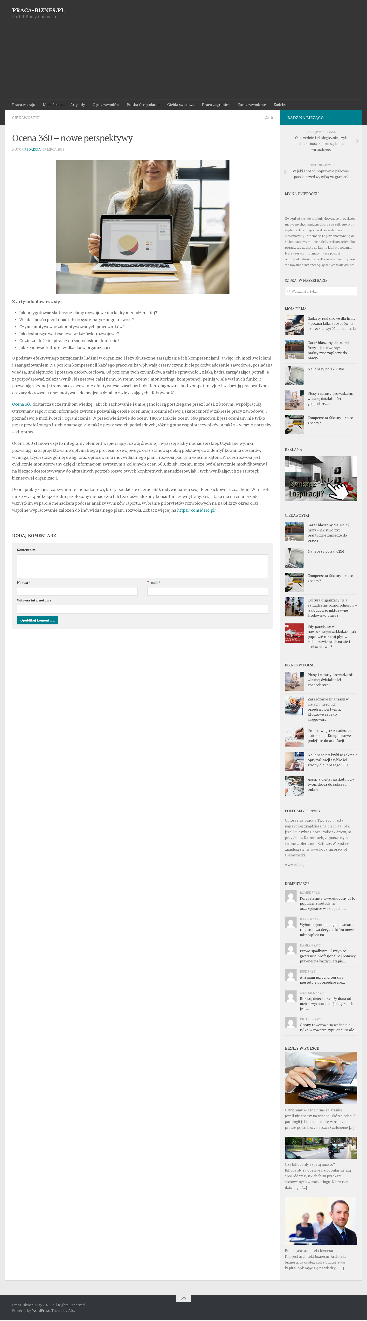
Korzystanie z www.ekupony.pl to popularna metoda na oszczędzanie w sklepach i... (327, 904)
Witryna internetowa (34, 601)
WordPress (41, 1311)
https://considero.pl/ (197, 511)
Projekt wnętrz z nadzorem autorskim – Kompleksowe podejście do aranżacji (330, 736)
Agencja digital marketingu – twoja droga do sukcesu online (331, 784)
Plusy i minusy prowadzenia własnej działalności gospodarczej (331, 399)
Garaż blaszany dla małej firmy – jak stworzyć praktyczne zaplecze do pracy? (328, 351)
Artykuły (75, 105)
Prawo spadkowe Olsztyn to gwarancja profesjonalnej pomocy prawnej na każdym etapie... (328, 956)
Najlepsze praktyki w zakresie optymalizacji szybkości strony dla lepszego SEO (332, 760)
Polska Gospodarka (140, 105)
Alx (71, 1311)
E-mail (153, 583)
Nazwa (23, 583)
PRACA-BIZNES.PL (38, 10)
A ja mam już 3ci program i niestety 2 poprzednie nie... (322, 980)
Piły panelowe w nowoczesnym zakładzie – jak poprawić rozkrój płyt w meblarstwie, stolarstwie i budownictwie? (332, 637)
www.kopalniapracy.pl (329, 850)
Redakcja (32, 150)
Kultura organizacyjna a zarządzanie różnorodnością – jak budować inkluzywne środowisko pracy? (332, 608)
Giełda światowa (178, 105)
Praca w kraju (23, 105)
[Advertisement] (183, 63)
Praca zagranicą (212, 105)
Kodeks (275, 105)
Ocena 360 (22, 405)
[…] (351, 1127)
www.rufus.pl (296, 865)
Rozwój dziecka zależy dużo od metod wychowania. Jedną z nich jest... (326, 1004)
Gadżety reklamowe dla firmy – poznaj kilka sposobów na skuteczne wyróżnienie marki (332, 324)
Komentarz (26, 550)
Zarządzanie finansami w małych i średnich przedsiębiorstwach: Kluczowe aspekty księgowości (328, 709)
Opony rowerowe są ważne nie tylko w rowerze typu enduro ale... (328, 1028)
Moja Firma (52, 105)
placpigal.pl (337, 826)
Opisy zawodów (103, 105)
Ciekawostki (26, 118)
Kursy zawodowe (247, 105)
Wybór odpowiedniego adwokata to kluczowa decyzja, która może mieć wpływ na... (327, 930)
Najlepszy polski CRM (326, 369)
